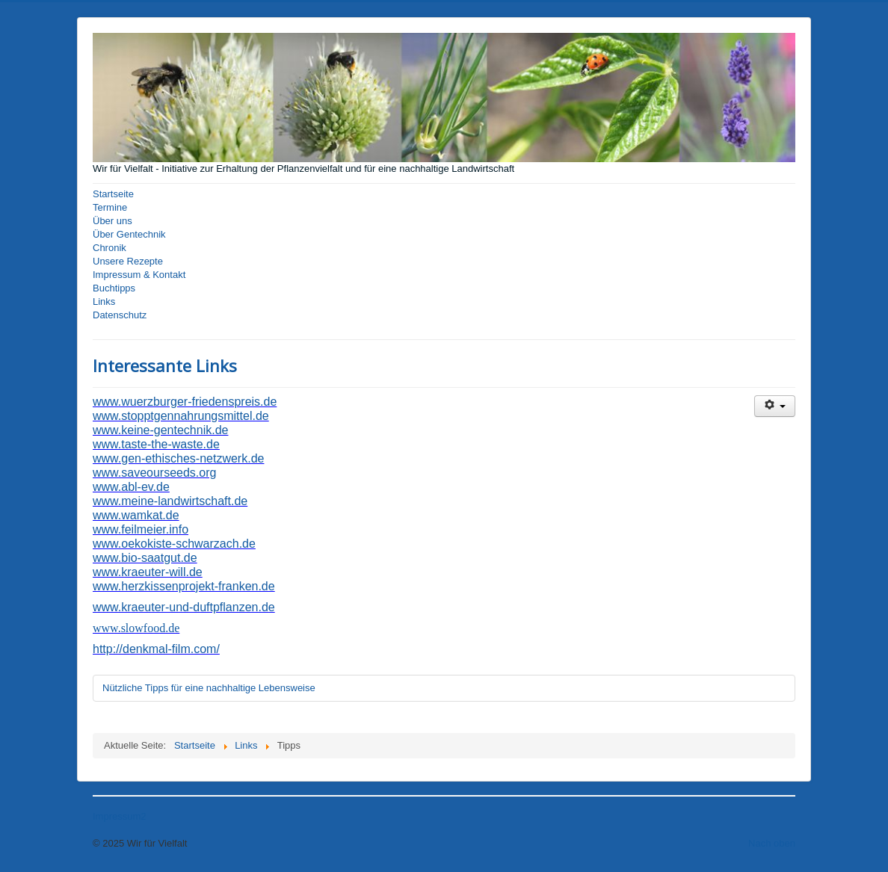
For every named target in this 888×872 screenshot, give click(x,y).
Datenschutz (120, 315)
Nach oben (771, 843)
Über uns (112, 220)
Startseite (113, 194)
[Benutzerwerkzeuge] (774, 406)
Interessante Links (165, 365)
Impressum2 (120, 816)
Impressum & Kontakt (139, 274)
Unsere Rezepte (128, 261)
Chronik (109, 247)
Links (104, 301)
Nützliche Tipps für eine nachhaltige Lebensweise (208, 687)
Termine (110, 207)
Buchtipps (114, 288)
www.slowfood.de (136, 628)
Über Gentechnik (129, 234)
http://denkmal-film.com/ (156, 649)
